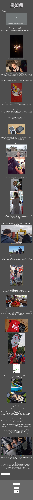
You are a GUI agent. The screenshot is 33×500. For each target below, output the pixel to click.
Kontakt (16, 491)
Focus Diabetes (16, 420)
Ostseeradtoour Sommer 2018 (16, 418)
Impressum (16, 487)
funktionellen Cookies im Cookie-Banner (12, 23)
